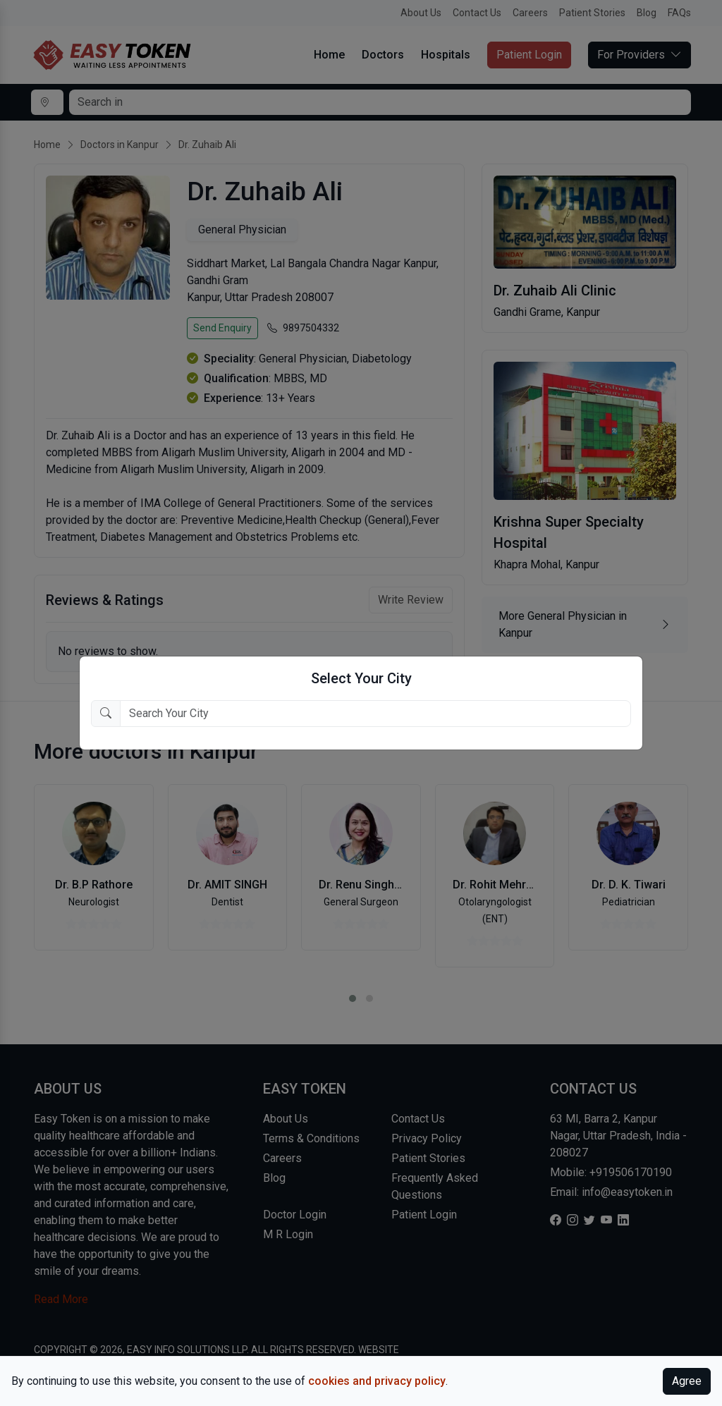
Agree (687, 1381)
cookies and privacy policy (377, 1381)
